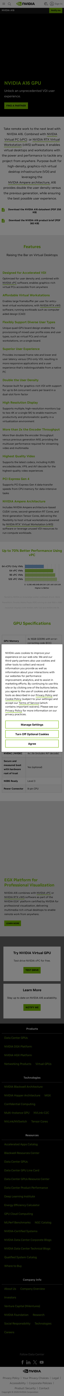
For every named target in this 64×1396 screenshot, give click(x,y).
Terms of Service (29, 702)
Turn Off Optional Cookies (32, 734)
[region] (32, 698)
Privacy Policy (44, 695)
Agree (32, 743)
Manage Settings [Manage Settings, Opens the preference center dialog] (32, 724)
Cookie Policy (13, 699)
